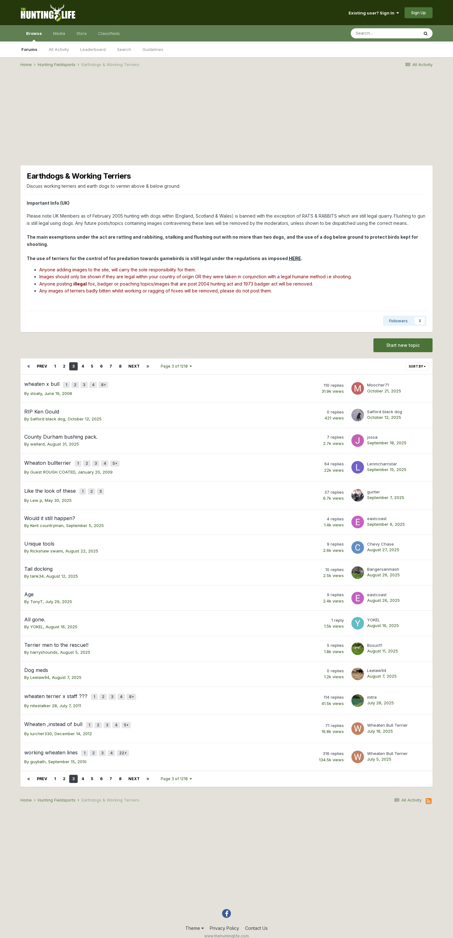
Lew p (36, 493)
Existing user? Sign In (374, 12)
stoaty (36, 391)
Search (124, 49)
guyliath (38, 748)
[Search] (385, 33)
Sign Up (418, 12)
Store (81, 33)
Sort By (417, 366)
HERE (295, 258)
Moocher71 (378, 383)
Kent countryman (47, 519)
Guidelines (153, 49)
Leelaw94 (39, 671)
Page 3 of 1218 (176, 366)
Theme (194, 915)
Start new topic (403, 345)
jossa (372, 434)
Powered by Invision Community (226, 928)
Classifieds (109, 33)
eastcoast (377, 511)
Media (59, 33)
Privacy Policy (224, 915)
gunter (373, 486)
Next (134, 366)
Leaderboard (93, 49)
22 (124, 741)
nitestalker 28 (43, 696)
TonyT (36, 594)
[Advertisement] (226, 121)
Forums (29, 49)
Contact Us (256, 915)
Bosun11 (374, 638)
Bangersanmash (383, 562)
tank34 (37, 569)
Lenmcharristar (382, 460)
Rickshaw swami (46, 544)
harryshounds (44, 645)
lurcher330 (41, 722)
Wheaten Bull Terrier (387, 715)
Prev (42, 366)
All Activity (59, 49)
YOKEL (36, 620)
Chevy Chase (380, 537)
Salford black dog (47, 416)
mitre (372, 689)
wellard (37, 441)
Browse (34, 36)
